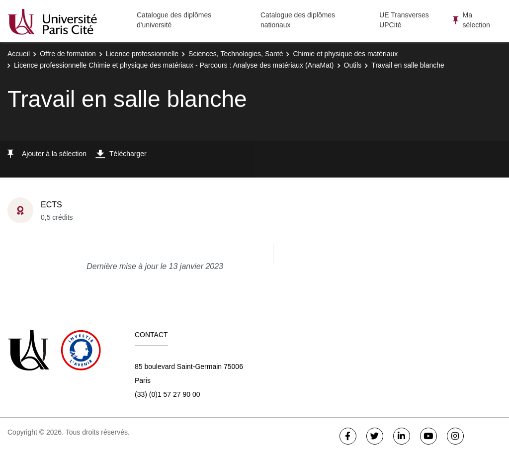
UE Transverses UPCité (404, 20)
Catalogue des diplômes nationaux (297, 20)
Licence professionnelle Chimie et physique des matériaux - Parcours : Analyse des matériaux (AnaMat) (174, 65)
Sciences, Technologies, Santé (235, 54)
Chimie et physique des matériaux (345, 54)
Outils (353, 65)
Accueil (18, 54)
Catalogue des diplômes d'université (174, 20)
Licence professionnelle (142, 54)
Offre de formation (68, 54)
